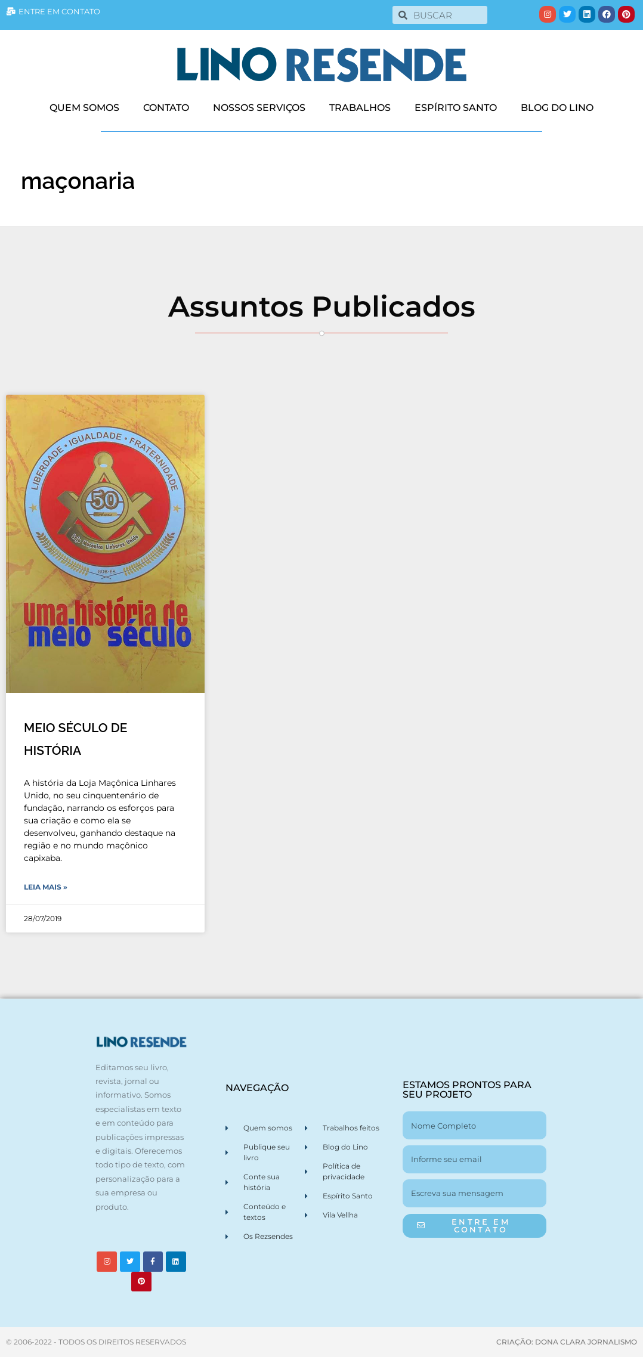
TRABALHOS (360, 107)
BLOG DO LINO (557, 107)
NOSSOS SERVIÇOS (259, 107)
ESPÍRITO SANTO (456, 107)
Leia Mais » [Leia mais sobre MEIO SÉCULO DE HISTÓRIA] (45, 886)
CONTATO (166, 107)
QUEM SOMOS (84, 107)
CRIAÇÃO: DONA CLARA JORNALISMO (566, 1341)
